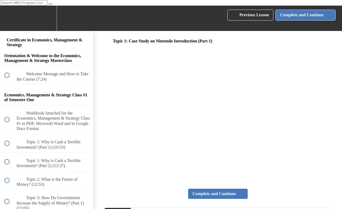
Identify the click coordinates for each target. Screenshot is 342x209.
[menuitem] (47, 18)
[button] (10, 18)
